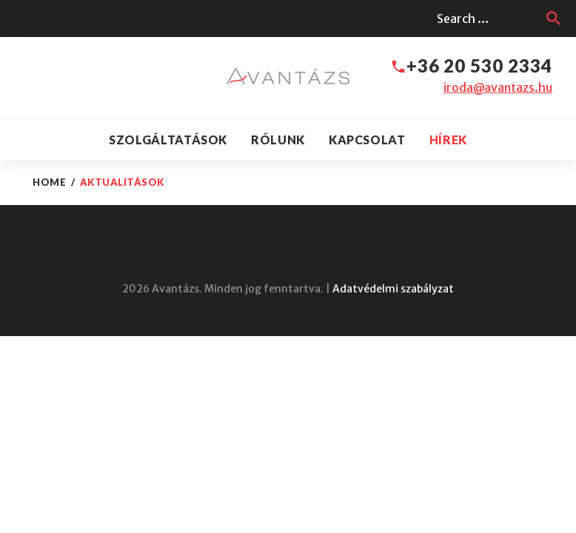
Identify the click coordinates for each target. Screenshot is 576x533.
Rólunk (278, 140)
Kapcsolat (367, 140)
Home (49, 182)
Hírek (448, 140)
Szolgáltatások (168, 140)
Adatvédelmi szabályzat (393, 288)
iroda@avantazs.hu (497, 87)
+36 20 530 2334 (479, 65)
